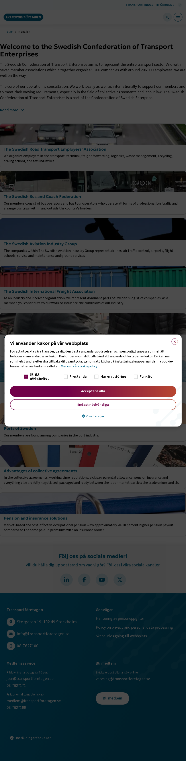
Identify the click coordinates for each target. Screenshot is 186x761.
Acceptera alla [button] (93, 390)
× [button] (173, 340)
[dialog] (93, 381)
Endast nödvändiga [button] (93, 404)
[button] (93, 416)
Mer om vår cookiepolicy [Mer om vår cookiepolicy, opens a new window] (79, 366)
